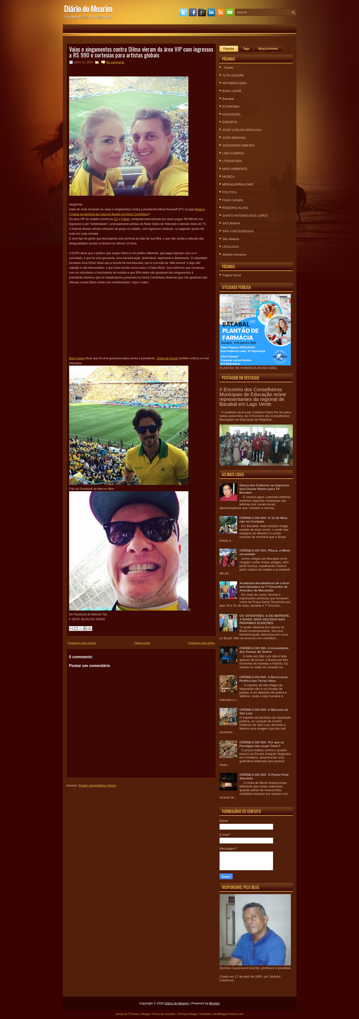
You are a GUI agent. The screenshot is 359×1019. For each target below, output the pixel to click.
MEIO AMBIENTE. (235, 169)
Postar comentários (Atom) (97, 785)
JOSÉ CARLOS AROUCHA (241, 130)
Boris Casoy (77, 358)
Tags (246, 48)
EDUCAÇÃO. (231, 114)
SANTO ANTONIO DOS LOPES (244, 215)
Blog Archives (268, 48)
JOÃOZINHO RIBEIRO (238, 145)
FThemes (133, 1013)
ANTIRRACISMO (234, 83)
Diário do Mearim (88, 8)
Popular (228, 48)
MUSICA (228, 176)
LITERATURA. (232, 161)
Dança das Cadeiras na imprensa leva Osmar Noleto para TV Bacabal (264, 488)
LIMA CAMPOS (233, 153)
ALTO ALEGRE (233, 75)
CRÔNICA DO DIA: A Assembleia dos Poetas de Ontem (263, 650)
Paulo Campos (232, 200)
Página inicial (142, 642)
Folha (124, 219)
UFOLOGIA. (231, 247)
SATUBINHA (231, 223)
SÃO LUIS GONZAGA (238, 231)
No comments (115, 62)
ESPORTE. (230, 122)
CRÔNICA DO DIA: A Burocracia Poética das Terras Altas (263, 679)
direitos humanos (234, 254)
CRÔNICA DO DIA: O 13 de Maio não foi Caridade (263, 519)
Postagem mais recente (82, 642)
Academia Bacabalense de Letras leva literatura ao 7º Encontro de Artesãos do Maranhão (264, 586)
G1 (116, 219)
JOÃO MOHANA (234, 137)
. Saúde (227, 67)
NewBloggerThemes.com (228, 1013)
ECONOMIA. (231, 106)
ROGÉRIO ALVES (235, 208)
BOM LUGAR (231, 91)
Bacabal (228, 99)
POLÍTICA (229, 192)
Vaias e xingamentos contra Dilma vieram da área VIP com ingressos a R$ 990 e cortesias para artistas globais (141, 52)
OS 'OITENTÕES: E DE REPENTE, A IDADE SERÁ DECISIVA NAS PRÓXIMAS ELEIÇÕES (264, 619)
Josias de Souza (167, 358)
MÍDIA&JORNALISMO (238, 184)
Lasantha (169, 1013)
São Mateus (230, 239)
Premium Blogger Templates (194, 1013)
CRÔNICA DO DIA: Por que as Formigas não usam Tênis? (261, 744)
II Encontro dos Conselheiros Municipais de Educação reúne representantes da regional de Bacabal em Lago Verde (253, 397)
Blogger (214, 1003)
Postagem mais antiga (201, 642)
